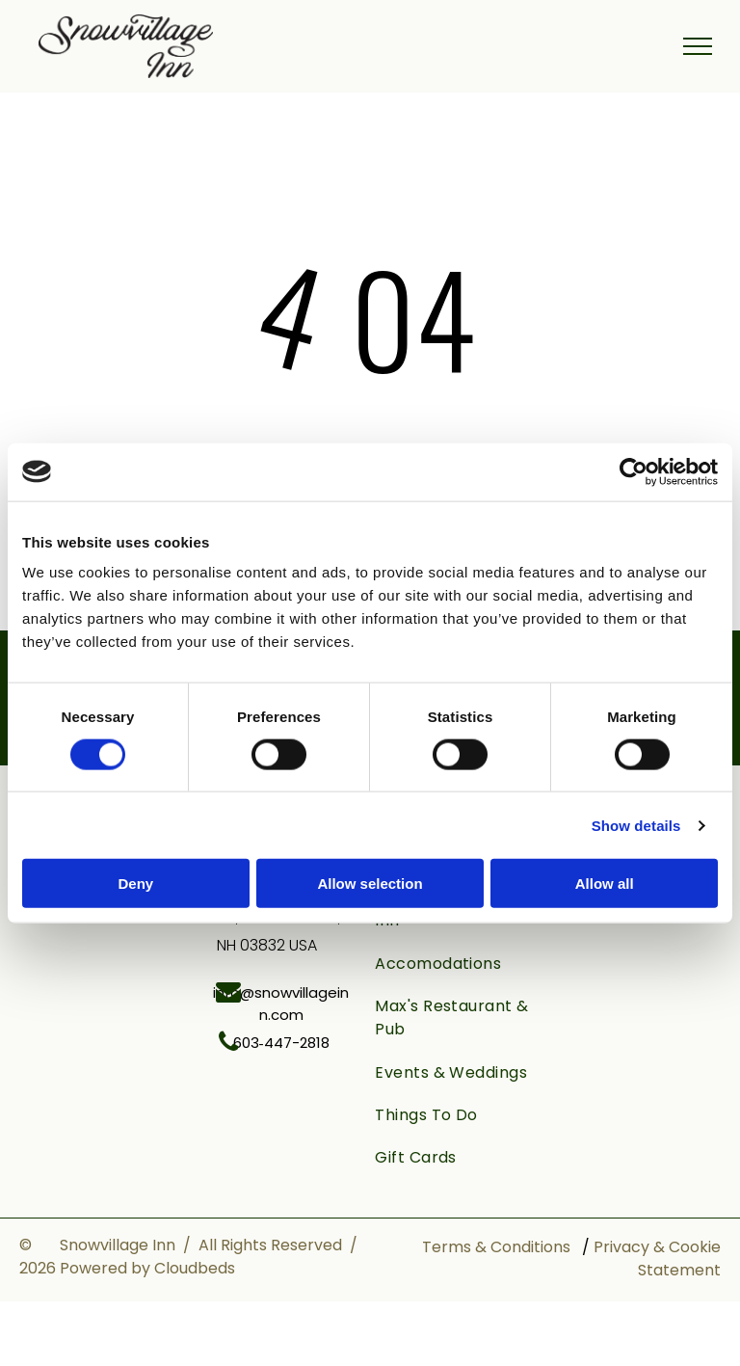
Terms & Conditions (496, 1247)
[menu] (698, 46)
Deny (135, 883)
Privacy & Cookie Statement (657, 1258)
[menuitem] (453, 964)
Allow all (604, 883)
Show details (636, 825)
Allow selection (369, 883)
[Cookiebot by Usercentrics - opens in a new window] (633, 471)
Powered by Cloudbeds (147, 1268)
